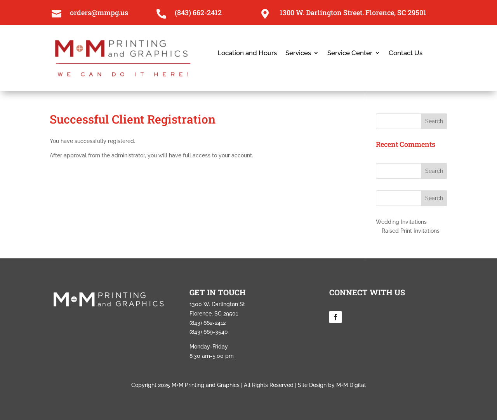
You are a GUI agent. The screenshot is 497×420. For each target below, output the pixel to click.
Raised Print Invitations (411, 231)
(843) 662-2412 (198, 12)
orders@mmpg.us (99, 12)
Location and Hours (247, 53)
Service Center (349, 53)
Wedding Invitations (401, 222)
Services (298, 53)
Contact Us (405, 53)
